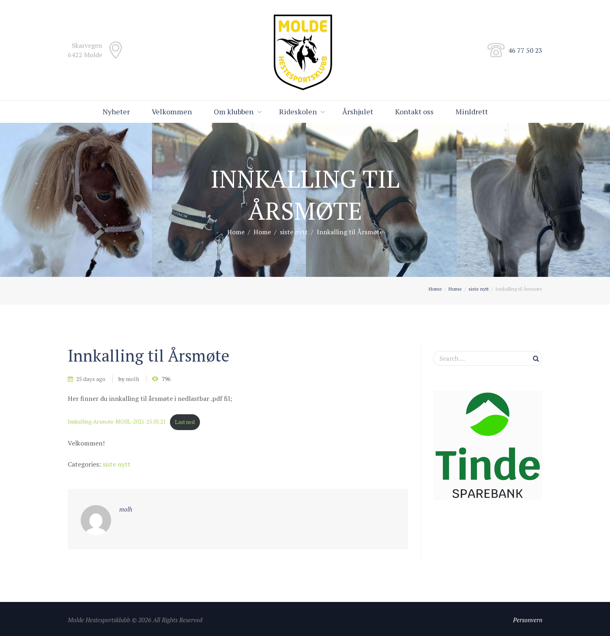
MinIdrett (471, 111)
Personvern (527, 620)
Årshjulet (357, 111)
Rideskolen (298, 111)
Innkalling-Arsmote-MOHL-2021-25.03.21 (117, 422)
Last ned (185, 422)
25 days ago (90, 379)
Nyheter (116, 111)
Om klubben (233, 111)
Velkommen (172, 111)
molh (132, 379)
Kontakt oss (414, 111)
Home (236, 231)
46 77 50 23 (525, 50)
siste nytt (294, 231)
